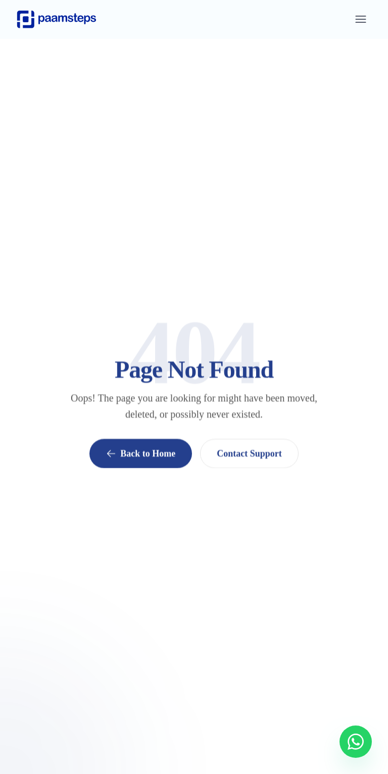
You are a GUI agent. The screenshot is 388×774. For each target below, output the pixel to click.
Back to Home (140, 454)
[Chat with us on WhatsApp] (356, 741)
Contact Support (249, 454)
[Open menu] (361, 19)
